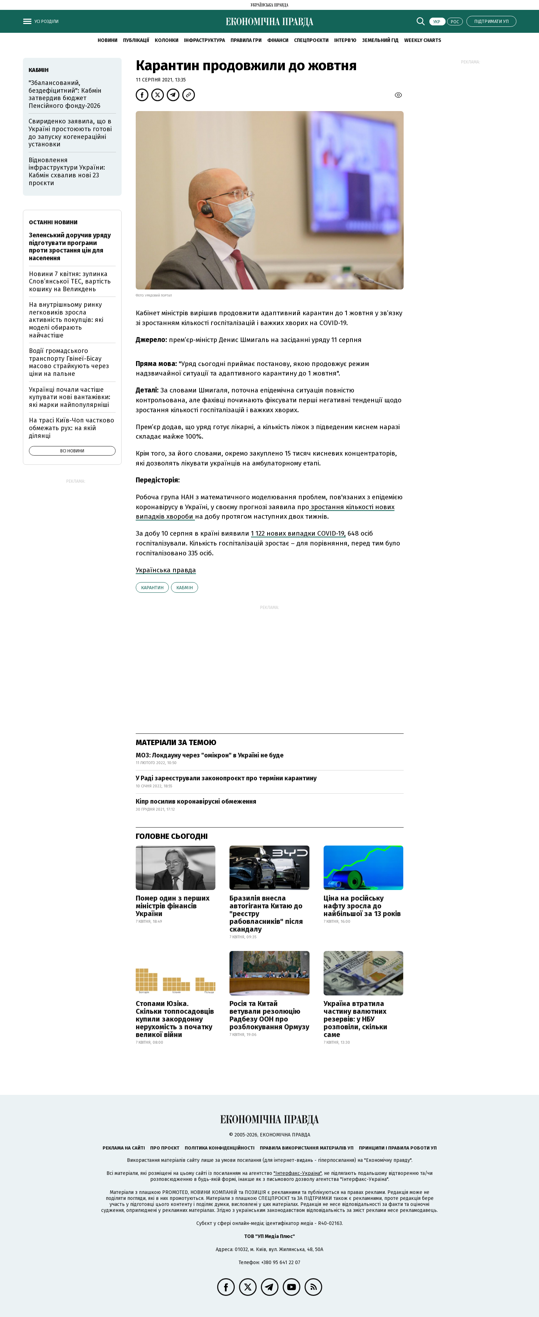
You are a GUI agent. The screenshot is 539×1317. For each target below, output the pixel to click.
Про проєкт (164, 1148)
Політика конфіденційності (220, 1148)
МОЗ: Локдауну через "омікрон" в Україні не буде (209, 755)
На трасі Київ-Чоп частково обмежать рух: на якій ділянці (71, 427)
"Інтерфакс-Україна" (297, 1173)
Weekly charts (422, 40)
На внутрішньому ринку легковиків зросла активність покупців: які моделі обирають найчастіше (66, 320)
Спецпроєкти (311, 40)
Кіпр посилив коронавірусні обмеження (196, 801)
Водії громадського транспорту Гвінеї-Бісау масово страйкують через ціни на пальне (69, 362)
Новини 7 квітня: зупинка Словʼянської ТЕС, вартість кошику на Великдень (70, 281)
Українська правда (166, 570)
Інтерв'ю (345, 40)
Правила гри (246, 40)
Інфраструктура (204, 40)
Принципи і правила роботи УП (398, 1148)
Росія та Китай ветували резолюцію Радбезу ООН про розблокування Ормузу (269, 1015)
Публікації (136, 40)
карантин (152, 587)
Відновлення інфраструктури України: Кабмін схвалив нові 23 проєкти (67, 171)
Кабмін (184, 587)
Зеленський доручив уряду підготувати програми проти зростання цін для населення (70, 246)
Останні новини (53, 222)
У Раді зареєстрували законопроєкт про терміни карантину (226, 778)
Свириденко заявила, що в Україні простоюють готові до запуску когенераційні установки (70, 132)
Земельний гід (380, 40)
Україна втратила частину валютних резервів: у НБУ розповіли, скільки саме (355, 1019)
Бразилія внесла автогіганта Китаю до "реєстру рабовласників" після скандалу (266, 913)
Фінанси (277, 40)
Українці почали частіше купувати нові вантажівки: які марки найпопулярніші (69, 397)
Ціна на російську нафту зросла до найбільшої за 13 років (362, 906)
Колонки (166, 40)
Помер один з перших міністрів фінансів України (172, 906)
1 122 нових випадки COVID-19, (298, 533)
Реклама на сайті (124, 1148)
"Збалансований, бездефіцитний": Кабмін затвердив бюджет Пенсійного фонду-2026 (65, 94)
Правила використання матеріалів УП (307, 1148)
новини (107, 40)
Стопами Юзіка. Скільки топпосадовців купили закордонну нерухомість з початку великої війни (175, 1019)
